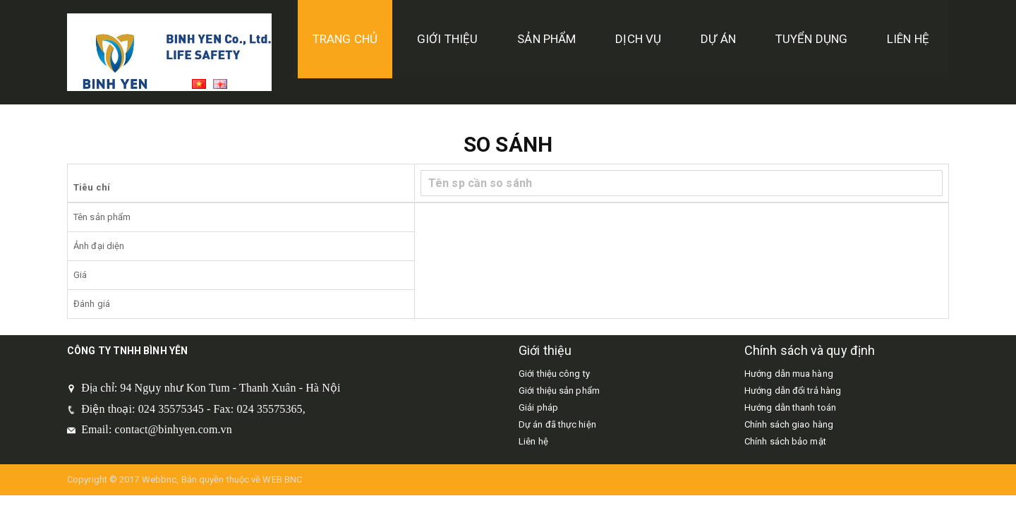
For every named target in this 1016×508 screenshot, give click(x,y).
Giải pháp (538, 407)
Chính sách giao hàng (788, 424)
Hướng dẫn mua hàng (788, 373)
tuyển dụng (811, 39)
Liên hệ (908, 39)
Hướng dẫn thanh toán (790, 407)
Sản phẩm (546, 39)
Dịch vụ (638, 39)
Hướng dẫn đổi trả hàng (792, 390)
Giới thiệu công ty (554, 373)
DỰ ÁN (718, 39)
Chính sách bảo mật (785, 441)
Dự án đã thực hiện (557, 424)
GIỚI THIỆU (447, 39)
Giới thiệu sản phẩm (559, 390)
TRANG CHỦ (345, 39)
